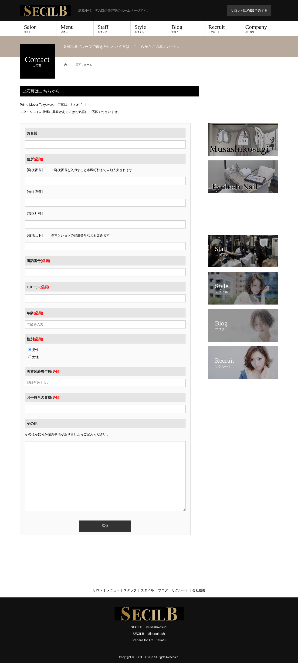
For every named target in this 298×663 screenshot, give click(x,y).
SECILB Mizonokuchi (149, 634)
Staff (112, 28)
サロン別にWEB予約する (249, 10)
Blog (185, 28)
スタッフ (130, 590)
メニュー (113, 590)
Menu (75, 28)
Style (149, 28)
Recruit (222, 28)
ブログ (163, 590)
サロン (97, 590)
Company (259, 28)
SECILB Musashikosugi (149, 627)
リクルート (180, 590)
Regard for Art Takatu (149, 640)
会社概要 (198, 590)
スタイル (147, 590)
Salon (38, 28)
